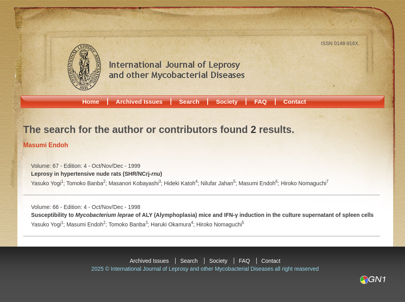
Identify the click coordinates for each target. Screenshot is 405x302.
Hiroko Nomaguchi (305, 183)
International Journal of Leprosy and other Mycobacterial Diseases (155, 67)
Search (189, 101)
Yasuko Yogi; (48, 183)
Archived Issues (139, 101)
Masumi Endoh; (259, 183)
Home (90, 101)
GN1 (372, 280)
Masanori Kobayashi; (136, 183)
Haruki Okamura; (173, 224)
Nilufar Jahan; (219, 183)
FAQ (260, 101)
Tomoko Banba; (87, 183)
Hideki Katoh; (182, 183)
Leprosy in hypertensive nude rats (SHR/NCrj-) (96, 174)
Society (227, 101)
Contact (295, 101)
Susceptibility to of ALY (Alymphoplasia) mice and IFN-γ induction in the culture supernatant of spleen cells (202, 215)
